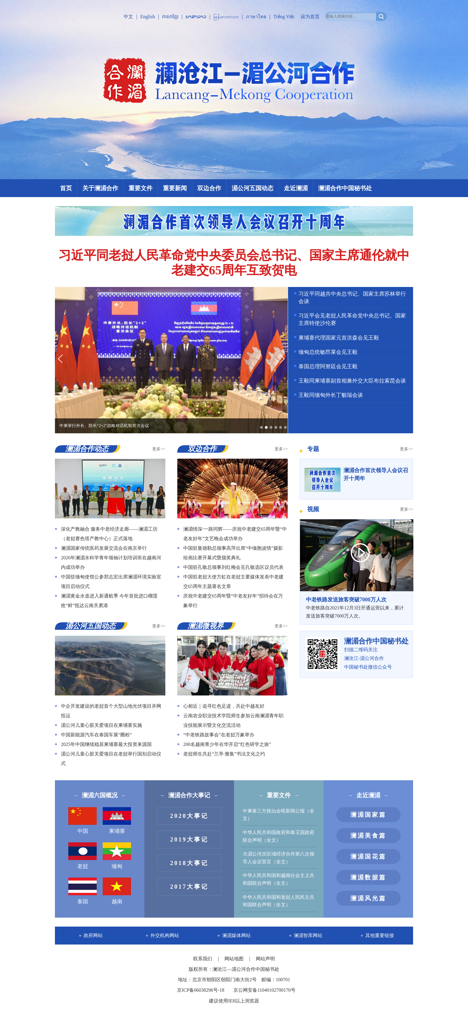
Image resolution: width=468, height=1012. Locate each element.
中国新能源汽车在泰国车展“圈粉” (96, 734)
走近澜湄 (296, 188)
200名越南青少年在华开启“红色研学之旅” (227, 744)
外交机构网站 (164, 935)
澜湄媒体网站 (236, 935)
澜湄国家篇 (368, 814)
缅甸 (117, 855)
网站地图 (234, 958)
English (147, 16)
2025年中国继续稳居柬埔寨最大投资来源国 (106, 744)
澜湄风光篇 (368, 898)
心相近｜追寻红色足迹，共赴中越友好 (223, 706)
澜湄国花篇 (368, 856)
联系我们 (203, 958)
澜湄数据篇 (368, 877)
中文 (128, 16)
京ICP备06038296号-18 (200, 990)
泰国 (82, 891)
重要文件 (141, 188)
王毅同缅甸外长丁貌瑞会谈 (330, 395)
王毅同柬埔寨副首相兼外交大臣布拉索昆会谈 (352, 381)
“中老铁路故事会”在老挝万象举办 (218, 734)
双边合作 (209, 188)
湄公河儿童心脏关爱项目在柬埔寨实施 (101, 725)
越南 (117, 891)
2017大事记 (189, 886)
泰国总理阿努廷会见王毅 (328, 366)
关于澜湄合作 (100, 188)
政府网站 (93, 935)
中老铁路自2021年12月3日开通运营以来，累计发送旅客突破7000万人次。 (356, 607)
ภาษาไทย (256, 16)
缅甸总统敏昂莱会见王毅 (328, 352)
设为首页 (310, 16)
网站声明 (265, 958)
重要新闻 (175, 188)
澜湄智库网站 (308, 935)
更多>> (158, 449)
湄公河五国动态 (252, 188)
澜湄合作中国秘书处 (345, 188)
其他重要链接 (379, 935)
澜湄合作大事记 (189, 795)
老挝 (82, 855)
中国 (82, 820)
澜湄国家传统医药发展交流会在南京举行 (104, 548)
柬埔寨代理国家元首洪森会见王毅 (338, 338)
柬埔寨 (117, 820)
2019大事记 (189, 839)
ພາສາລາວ (196, 16)
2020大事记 (189, 816)
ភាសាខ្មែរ (170, 16)
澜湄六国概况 (100, 795)
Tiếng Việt (284, 16)
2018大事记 (189, 863)
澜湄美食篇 (368, 835)
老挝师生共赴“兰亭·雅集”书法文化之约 (224, 753)
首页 (66, 188)
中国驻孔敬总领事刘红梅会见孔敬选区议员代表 (233, 567)
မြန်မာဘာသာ (226, 16)
